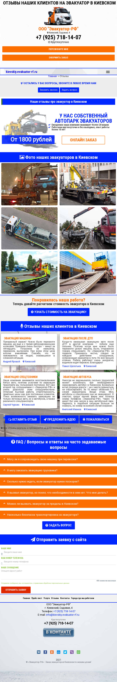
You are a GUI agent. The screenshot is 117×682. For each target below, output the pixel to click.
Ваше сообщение (10, 566)
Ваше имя (6, 547)
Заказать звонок (49, 89)
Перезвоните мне (58, 49)
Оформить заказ (58, 57)
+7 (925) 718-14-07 (58, 37)
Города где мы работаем (82, 596)
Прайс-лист (36, 596)
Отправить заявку (15, 588)
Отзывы (55, 596)
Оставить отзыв (22, 419)
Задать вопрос (69, 89)
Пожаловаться (96, 419)
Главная (26, 596)
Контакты (65, 596)
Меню (108, 70)
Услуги (47, 596)
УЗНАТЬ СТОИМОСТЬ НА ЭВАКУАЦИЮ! (58, 312)
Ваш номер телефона (12, 556)
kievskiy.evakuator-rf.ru (21, 72)
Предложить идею (60, 419)
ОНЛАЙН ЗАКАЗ (83, 139)
